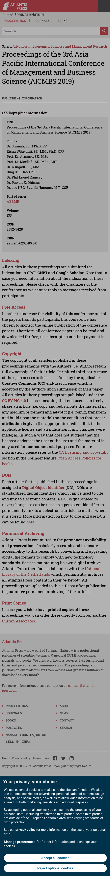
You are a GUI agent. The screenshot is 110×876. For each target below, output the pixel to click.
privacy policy (25, 830)
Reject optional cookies (55, 868)
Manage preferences (19, 842)
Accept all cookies (55, 858)
